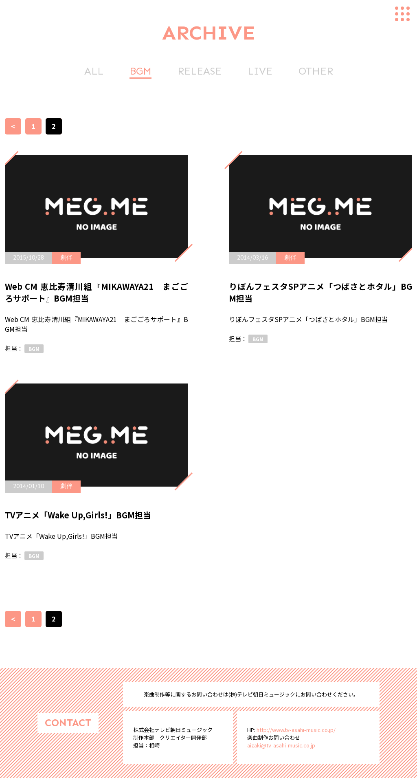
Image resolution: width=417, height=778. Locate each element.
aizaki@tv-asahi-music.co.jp (281, 745)
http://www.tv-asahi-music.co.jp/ (296, 730)
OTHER (315, 71)
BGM (140, 71)
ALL (93, 71)
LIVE (260, 71)
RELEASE (200, 71)
